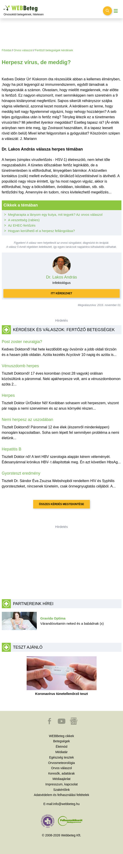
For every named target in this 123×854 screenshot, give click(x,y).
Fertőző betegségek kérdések (54, 50)
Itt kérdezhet (61, 293)
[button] (50, 723)
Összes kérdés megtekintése (61, 504)
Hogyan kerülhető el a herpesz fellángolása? (41, 231)
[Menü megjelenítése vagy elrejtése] (116, 11)
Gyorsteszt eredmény (21, 473)
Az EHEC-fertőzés (22, 225)
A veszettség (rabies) (24, 220)
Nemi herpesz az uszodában (27, 419)
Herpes (8, 395)
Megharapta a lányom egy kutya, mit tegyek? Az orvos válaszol (55, 214)
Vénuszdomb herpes (20, 366)
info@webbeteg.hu (66, 804)
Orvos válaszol (23, 50)
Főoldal (6, 50)
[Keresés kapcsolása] (107, 10)
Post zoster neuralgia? (22, 341)
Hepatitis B (11, 449)
